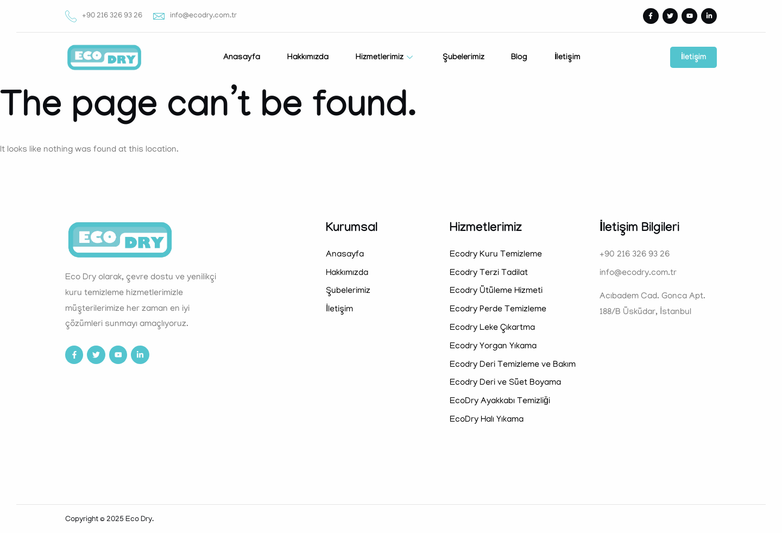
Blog (519, 58)
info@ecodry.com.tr (195, 16)
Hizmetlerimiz (385, 58)
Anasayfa (241, 58)
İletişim (567, 58)
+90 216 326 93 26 (103, 16)
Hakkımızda (307, 58)
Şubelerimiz (463, 58)
